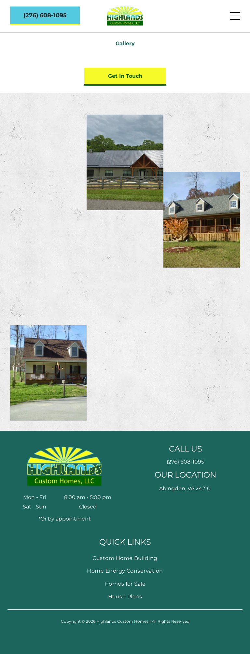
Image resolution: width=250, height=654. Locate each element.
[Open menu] (235, 16)
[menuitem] (125, 558)
